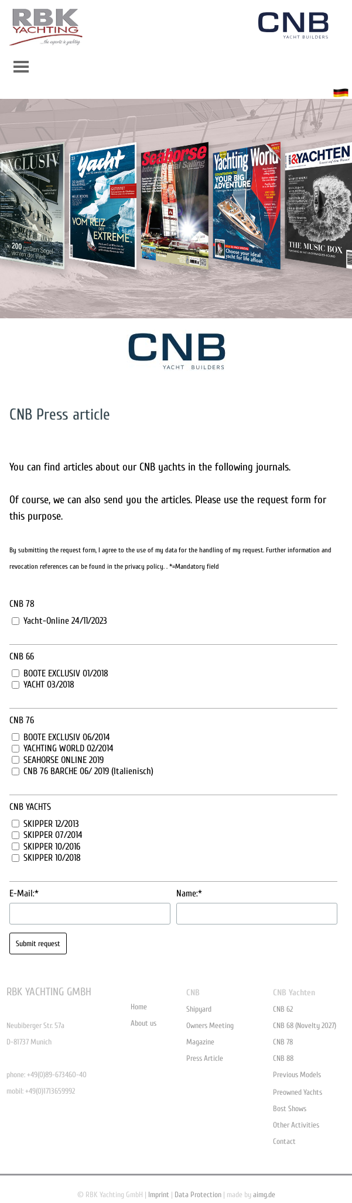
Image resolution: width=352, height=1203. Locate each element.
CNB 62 (283, 1009)
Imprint (158, 1194)
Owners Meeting (210, 1025)
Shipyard (198, 1009)
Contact (284, 1141)
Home (139, 1006)
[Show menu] (21, 66)
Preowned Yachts (297, 1092)
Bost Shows (289, 1108)
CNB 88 (283, 1058)
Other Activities (296, 1124)
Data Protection (198, 1194)
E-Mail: (24, 893)
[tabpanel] (176, 415)
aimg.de (264, 1194)
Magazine (200, 1041)
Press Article (204, 1058)
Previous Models (297, 1074)
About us (143, 1023)
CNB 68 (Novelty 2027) (304, 1025)
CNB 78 (283, 1041)
